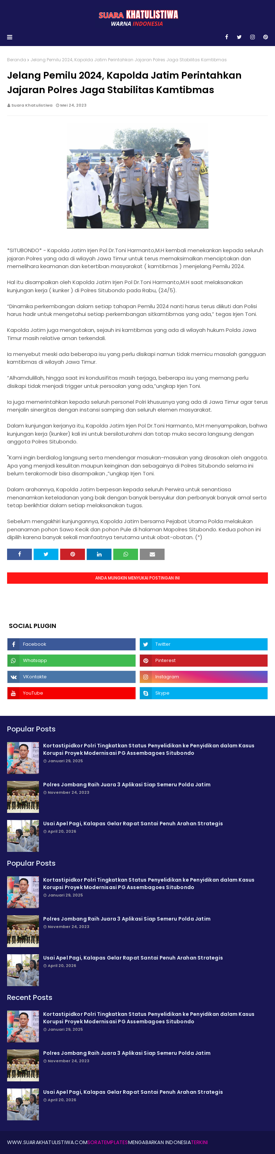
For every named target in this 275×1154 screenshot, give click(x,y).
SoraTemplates (107, 1142)
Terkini (199, 1142)
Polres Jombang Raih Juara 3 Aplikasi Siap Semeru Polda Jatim (127, 784)
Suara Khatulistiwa (31, 105)
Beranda (16, 60)
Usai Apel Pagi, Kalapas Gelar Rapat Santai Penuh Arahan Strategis (133, 823)
